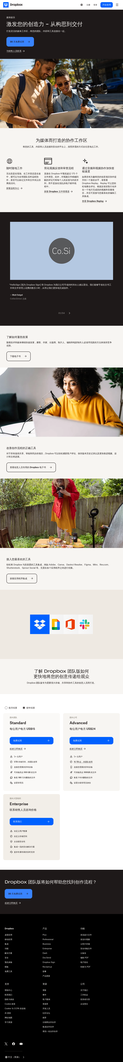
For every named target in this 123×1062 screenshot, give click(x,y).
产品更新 (46, 976)
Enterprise (47, 948)
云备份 (83, 953)
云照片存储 (85, 944)
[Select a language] (81, 5)
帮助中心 (8, 990)
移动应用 (8, 939)
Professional (48, 939)
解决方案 (8, 953)
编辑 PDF (84, 957)
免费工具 (8, 971)
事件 (44, 995)
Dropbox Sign (49, 962)
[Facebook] (14, 1044)
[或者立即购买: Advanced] (78, 749)
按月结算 (11, 707)
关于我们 (84, 990)
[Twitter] (6, 1044)
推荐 (44, 1017)
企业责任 (84, 1004)
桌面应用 (8, 935)
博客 (44, 990)
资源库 (45, 1004)
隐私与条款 (9, 999)
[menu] (117, 5)
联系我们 (8, 995)
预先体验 (8, 962)
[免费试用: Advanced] (91, 740)
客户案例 (46, 999)
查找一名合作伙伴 (50, 1031)
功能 (6, 948)
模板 (6, 967)
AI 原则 (8, 1013)
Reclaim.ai (47, 967)
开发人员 (46, 1008)
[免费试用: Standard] (31, 740)
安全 (6, 957)
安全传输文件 (86, 948)
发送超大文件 (86, 935)
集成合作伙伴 (48, 1027)
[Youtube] (21, 1044)
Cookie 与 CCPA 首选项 (15, 1008)
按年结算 (29, 707)
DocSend (47, 957)
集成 (6, 944)
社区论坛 (46, 1013)
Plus (44, 935)
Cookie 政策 (10, 1004)
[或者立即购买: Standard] (18, 749)
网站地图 (8, 1017)
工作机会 (84, 995)
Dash (45, 953)
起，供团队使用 (83, 762)
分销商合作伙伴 (49, 1022)
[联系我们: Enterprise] (31, 821)
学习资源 (8, 1022)
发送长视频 (85, 939)
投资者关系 (85, 999)
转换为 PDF (85, 967)
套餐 (44, 971)
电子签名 (84, 962)
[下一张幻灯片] (69, 313)
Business (47, 944)
